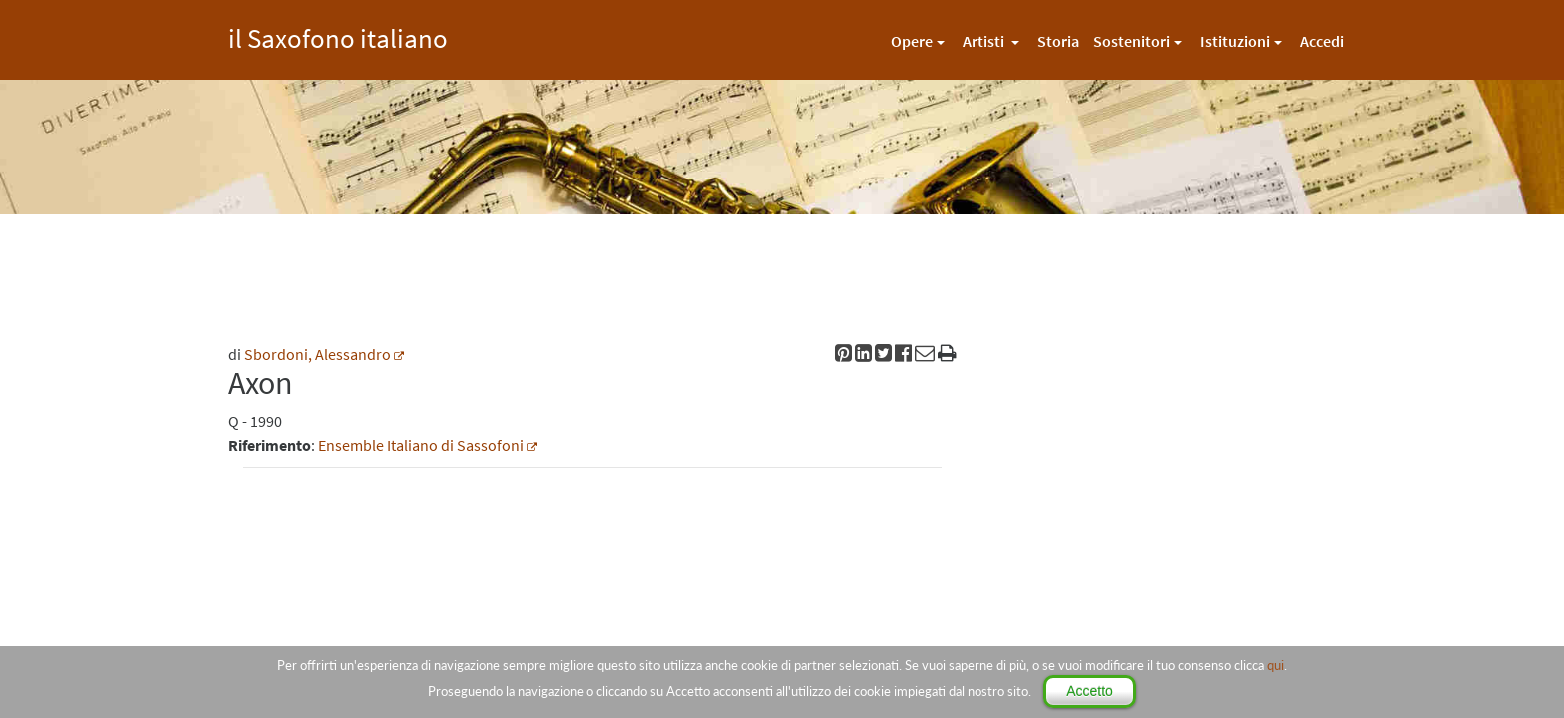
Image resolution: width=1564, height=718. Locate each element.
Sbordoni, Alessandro (317, 354)
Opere (912, 41)
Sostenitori (1131, 41)
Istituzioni (1235, 41)
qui (1275, 665)
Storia (1058, 41)
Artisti (985, 41)
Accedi (1322, 41)
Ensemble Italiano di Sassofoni (421, 445)
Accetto (1089, 691)
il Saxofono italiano (338, 35)
